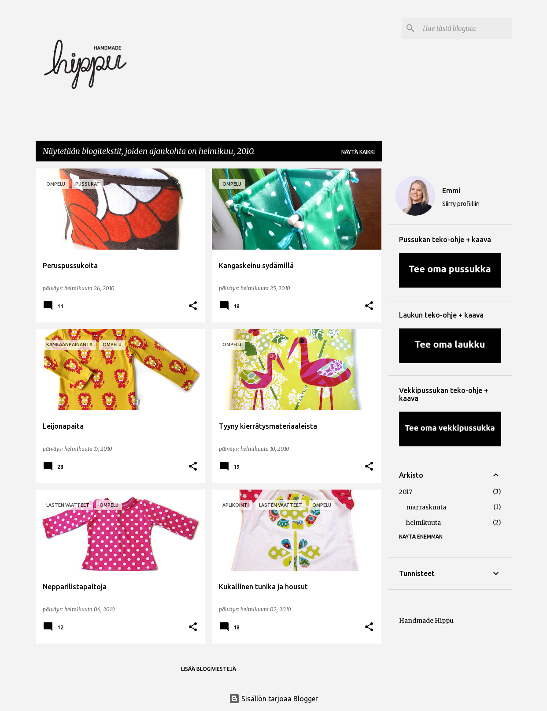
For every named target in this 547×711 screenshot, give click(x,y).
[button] (193, 306)
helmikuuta (423, 523)
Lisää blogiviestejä (208, 669)
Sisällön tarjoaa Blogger (273, 699)
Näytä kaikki (358, 152)
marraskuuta (426, 507)
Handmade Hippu (426, 621)
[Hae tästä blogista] (465, 28)
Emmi (451, 191)
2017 (405, 492)
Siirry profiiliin (461, 203)
